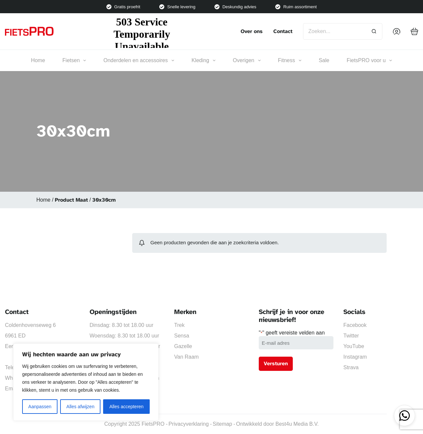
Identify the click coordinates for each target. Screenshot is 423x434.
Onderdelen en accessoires (138, 60)
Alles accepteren (126, 406)
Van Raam (186, 357)
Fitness (289, 60)
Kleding (203, 60)
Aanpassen (40, 406)
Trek (179, 325)
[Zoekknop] (374, 31)
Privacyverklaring (189, 424)
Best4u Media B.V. (297, 424)
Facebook (354, 325)
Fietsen (74, 60)
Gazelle (183, 346)
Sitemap (222, 424)
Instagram (355, 357)
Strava (351, 367)
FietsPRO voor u (369, 60)
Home (38, 60)
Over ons (252, 31)
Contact (282, 31)
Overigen (247, 60)
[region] (86, 382)
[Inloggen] (396, 31)
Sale (324, 60)
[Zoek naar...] (334, 31)
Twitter (351, 335)
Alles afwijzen (80, 406)
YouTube (353, 346)
